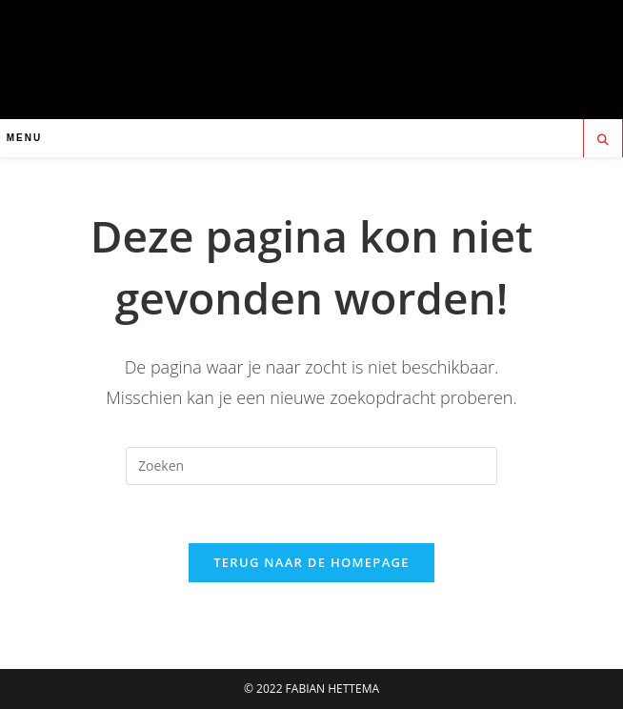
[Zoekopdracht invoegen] (311, 466)
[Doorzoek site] (603, 140)
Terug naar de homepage (311, 562)
